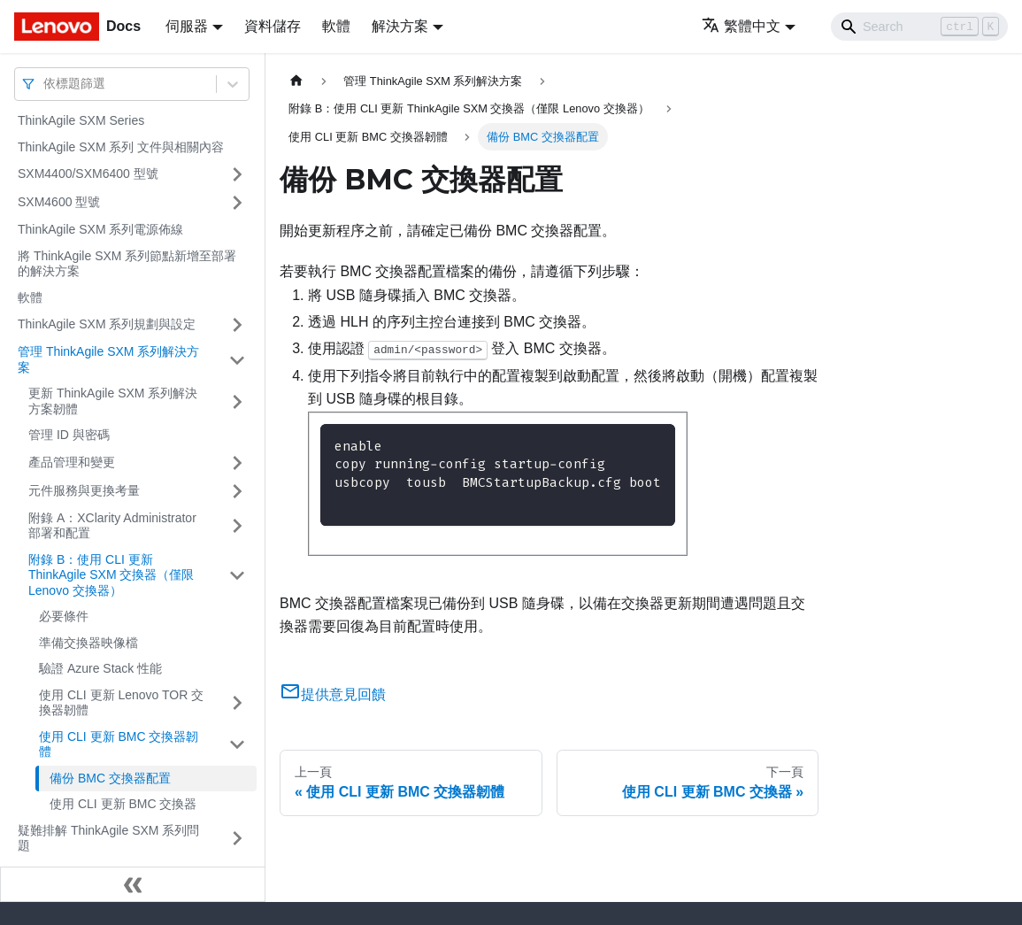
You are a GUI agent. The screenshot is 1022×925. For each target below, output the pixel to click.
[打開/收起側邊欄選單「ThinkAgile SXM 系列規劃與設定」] (237, 325)
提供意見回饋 (333, 694)
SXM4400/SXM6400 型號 (88, 173)
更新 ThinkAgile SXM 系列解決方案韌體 (112, 401)
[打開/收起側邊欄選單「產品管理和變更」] (237, 463)
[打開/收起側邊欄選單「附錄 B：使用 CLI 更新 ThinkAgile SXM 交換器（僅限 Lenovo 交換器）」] (237, 576)
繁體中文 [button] (741, 26)
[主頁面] (296, 81)
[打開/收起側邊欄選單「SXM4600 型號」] (237, 203)
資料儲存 (272, 26)
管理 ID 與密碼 (69, 435)
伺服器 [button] (186, 26)
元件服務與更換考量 (84, 490)
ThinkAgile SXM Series (81, 120)
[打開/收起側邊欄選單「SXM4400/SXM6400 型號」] (237, 174)
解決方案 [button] (400, 26)
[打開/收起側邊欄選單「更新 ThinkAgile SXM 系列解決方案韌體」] (237, 401)
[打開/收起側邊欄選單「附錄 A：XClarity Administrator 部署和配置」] (237, 526)
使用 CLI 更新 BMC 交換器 (123, 804)
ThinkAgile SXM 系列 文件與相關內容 (121, 147)
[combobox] (45, 83)
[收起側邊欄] (132, 884)
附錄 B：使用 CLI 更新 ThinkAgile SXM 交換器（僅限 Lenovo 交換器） (111, 574)
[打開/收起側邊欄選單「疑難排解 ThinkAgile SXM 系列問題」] (237, 838)
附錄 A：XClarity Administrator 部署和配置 (112, 526)
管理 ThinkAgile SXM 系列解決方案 (108, 359)
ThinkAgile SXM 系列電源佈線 (100, 229)
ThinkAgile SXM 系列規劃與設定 (107, 324)
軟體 (336, 26)
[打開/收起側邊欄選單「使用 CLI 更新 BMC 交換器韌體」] (237, 745)
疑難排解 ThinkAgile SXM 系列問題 (108, 838)
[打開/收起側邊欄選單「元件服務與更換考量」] (237, 491)
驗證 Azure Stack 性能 (100, 668)
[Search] (919, 26)
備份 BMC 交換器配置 (110, 778)
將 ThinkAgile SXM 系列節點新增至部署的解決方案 (127, 264)
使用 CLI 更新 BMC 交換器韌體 (118, 744)
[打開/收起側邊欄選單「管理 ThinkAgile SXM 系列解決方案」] (237, 360)
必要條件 (63, 616)
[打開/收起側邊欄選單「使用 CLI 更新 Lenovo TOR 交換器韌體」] (237, 703)
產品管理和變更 (71, 462)
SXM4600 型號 (59, 202)
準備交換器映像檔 (88, 643)
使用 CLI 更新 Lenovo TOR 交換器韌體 (121, 703)
